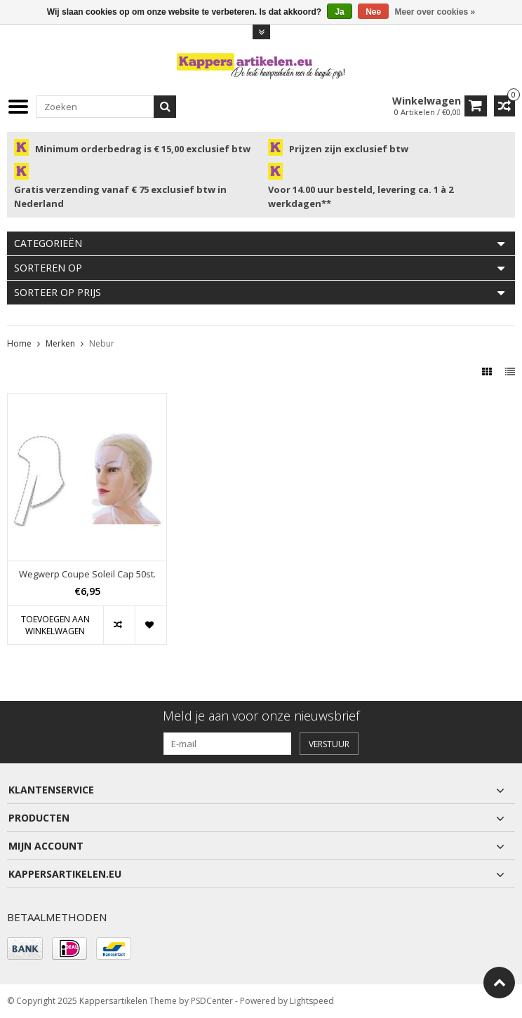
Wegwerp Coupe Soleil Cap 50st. (87, 574)
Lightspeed (312, 1001)
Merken (60, 343)
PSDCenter (212, 1001)
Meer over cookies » (435, 12)
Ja (339, 12)
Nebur (101, 343)
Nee (373, 12)
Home (19, 343)
